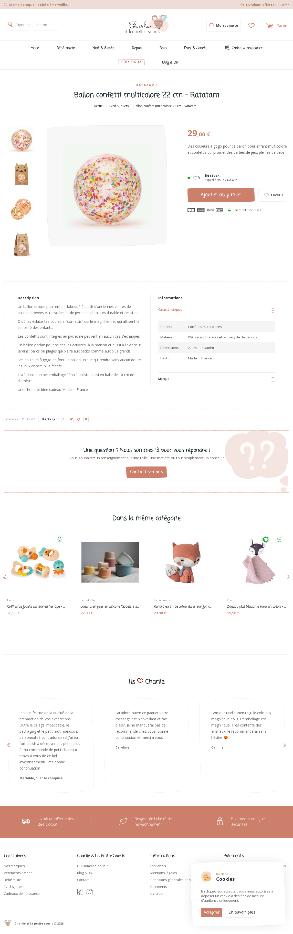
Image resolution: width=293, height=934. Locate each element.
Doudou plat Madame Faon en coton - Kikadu (256, 604)
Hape (13, 597)
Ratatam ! (146, 85)
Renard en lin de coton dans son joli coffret (183, 604)
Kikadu (234, 597)
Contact (83, 879)
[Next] (21, 269)
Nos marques (14, 866)
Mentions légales (163, 872)
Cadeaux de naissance (22, 893)
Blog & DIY (84, 872)
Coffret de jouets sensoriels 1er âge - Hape (37, 604)
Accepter (212, 912)
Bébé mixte (12, 879)
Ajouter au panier (221, 195)
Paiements (158, 886)
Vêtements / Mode (18, 872)
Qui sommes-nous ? (92, 866)
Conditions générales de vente (174, 879)
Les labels (158, 866)
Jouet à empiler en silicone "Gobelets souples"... (110, 604)
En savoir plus (242, 912)
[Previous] (21, 121)
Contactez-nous (146, 472)
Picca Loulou (165, 597)
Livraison (157, 893)
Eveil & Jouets (14, 886)
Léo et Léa (90, 597)
